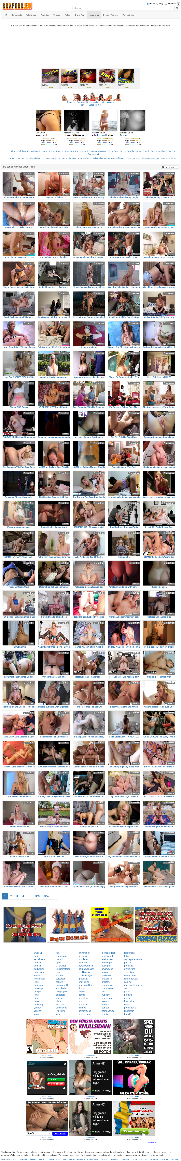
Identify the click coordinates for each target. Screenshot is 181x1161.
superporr (106, 966)
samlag (128, 982)
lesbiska (60, 1004)
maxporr (128, 998)
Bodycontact (93, 154)
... (30, 896)
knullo (59, 998)
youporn (38, 1007)
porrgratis (60, 995)
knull (36, 982)
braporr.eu (12, 1159)
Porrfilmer (118, 158)
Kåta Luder (15, 158)
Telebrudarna (33, 151)
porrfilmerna (130, 1007)
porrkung (38, 985)
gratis (127, 991)
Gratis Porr (87, 158)
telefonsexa (107, 959)
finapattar (129, 1011)
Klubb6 (164, 151)
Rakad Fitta (98, 158)
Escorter (61, 158)
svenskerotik (62, 985)
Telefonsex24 (81, 151)
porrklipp (38, 988)
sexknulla (106, 975)
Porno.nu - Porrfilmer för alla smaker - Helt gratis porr (90, 102)
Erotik (79, 158)
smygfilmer (84, 953)
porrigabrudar (108, 1011)
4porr (58, 962)
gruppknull (84, 979)
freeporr (106, 1001)
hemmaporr (107, 998)
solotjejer (60, 979)
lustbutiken (129, 1001)
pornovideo (84, 1014)
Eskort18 (171, 151)
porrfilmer (83, 959)
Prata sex (60, 151)
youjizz (37, 1011)
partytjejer (39, 969)
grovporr (38, 991)
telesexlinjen (85, 956)
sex (126, 988)
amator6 (106, 982)
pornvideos (61, 1007)
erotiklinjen (84, 982)
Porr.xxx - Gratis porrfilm (90, 105)
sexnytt (59, 982)
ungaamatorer (63, 969)
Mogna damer (159, 158)
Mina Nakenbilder (105, 151)
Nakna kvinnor (35, 158)
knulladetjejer (85, 975)
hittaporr (83, 962)
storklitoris (61, 988)
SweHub (38, 953)
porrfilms (128, 966)
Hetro (152, 3)
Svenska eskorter (134, 151)
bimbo (59, 1001)
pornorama (107, 985)
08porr (82, 991)
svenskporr (129, 972)
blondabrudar (108, 953)
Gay (161, 3)
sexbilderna (40, 959)
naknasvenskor (86, 969)
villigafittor (61, 966)
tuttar (126, 956)
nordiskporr (39, 972)
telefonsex (129, 953)
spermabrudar (131, 979)
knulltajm (60, 1011)
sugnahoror (61, 956)
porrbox (105, 1007)
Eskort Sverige (119, 151)
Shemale (172, 3)
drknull (59, 959)
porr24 (127, 962)
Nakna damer (147, 158)
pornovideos (85, 1011)
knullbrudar (39, 979)
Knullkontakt (71, 158)
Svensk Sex (108, 158)
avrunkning (129, 969)
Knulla (126, 158)
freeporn (106, 1004)
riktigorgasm (62, 991)
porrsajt (82, 995)
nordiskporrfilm (86, 966)
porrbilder (83, 998)
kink (104, 991)
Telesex (52, 151)
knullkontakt (85, 972)
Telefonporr (92, 151)
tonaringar (107, 962)
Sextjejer (146, 151)
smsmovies (107, 969)
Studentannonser (49, 158)
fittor (58, 953)
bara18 (127, 1014)
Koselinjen (69, 151)
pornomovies (108, 988)
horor (36, 956)
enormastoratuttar (133, 985)
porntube (83, 1004)
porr (58, 972)
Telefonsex (44, 151)
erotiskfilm (107, 979)
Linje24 (14, 151)
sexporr (105, 972)
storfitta (59, 975)
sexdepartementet (133, 959)
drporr (82, 988)
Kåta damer (171, 158)
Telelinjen (22, 151)
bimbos (82, 1007)
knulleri (37, 975)
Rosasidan (155, 151)
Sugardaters (135, 158)
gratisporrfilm (85, 985)
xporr (36, 1014)
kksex (59, 1014)
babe (36, 1001)
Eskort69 (24, 158)
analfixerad (107, 956)
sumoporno (130, 975)
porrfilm (37, 962)
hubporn (106, 995)
